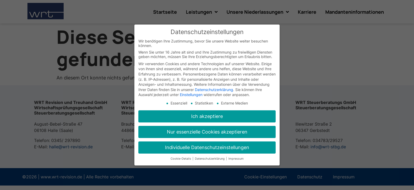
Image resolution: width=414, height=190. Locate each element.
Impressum (236, 158)
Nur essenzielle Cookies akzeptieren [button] (207, 132)
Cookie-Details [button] (181, 158)
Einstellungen (191, 94)
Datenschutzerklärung (214, 89)
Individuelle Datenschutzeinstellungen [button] (207, 147)
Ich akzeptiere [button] (207, 116)
